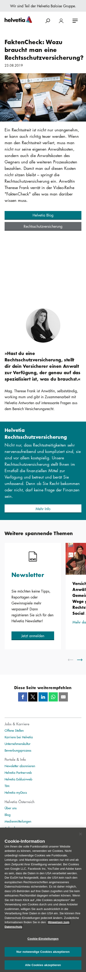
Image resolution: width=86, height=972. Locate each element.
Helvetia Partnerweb (18, 772)
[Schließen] (80, 836)
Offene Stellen (14, 730)
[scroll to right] (82, 659)
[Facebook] (22, 696)
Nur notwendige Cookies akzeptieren (43, 954)
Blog (8, 814)
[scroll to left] (73, 659)
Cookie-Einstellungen (43, 941)
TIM (7, 785)
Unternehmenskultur (18, 743)
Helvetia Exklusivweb (18, 779)
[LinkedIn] (43, 696)
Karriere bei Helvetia (19, 737)
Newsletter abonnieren (20, 766)
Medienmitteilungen (18, 821)
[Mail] (63, 696)
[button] (43, 215)
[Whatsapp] (53, 696)
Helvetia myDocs (16, 792)
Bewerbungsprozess (18, 750)
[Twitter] (32, 696)
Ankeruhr (11, 828)
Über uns (11, 808)
